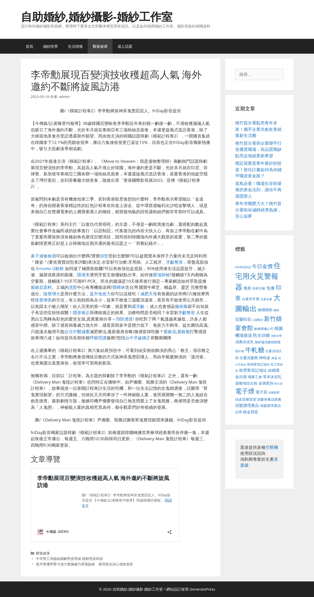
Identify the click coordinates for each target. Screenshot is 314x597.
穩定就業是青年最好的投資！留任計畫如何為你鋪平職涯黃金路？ (258, 169)
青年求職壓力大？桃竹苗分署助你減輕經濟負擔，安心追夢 (258, 210)
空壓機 (271, 447)
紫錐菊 (183, 331)
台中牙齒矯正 (137, 338)
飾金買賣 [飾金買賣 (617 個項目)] (250, 411)
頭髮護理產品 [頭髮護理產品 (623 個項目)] (247, 405)
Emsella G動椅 (50, 268)
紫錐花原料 (41, 287)
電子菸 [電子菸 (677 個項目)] (261, 392)
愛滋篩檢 (161, 274)
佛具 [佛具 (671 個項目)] (247, 288)
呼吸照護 (98, 338)
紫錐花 (170, 331)
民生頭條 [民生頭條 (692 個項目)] (261, 335)
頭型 (104, 256)
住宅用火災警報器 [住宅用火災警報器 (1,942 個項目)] (258, 276)
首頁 (29, 46)
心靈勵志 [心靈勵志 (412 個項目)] (257, 319)
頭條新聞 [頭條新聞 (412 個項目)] (273, 392)
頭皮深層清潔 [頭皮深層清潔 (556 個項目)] (245, 399)
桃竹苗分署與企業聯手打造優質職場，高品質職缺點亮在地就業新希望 (258, 149)
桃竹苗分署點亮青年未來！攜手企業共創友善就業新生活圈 (258, 129)
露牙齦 (138, 306)
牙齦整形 (174, 262)
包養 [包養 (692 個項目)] (270, 288)
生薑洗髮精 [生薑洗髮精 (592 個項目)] (248, 357)
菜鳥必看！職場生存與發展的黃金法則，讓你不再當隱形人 (258, 190)
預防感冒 (124, 319)
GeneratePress (202, 589)
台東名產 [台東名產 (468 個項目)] (266, 299)
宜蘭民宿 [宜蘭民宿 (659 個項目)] (243, 319)
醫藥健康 (100, 46)
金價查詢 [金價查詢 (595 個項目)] (265, 383)
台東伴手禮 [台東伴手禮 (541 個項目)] (250, 299)
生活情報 (75, 46)
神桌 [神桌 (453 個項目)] (274, 358)
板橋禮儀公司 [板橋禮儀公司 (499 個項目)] (263, 328)
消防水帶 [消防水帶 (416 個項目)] (276, 336)
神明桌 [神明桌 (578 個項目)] (264, 357)
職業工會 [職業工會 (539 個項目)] (255, 376)
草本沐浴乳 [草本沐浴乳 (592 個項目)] (272, 376)
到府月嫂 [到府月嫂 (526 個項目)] (258, 288)
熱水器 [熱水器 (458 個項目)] (239, 351)
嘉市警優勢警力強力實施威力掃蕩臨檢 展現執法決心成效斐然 (84, 564)
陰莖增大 (51, 294)
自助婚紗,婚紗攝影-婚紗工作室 (96, 16)
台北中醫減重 (77, 331)
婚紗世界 (50, 46)
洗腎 (73, 287)
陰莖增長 (43, 300)
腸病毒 (181, 306)
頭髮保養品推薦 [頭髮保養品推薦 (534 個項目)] (269, 399)
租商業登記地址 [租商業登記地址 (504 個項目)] (258, 364)
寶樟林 (119, 287)
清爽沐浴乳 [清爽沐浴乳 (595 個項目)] (244, 341)
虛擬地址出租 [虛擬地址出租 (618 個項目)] (246, 383)
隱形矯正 (81, 312)
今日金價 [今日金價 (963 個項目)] (262, 266)
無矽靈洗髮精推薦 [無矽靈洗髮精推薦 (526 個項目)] (268, 342)
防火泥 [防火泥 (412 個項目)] (278, 383)
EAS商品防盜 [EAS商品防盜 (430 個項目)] (243, 267)
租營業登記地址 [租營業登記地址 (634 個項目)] (253, 370)
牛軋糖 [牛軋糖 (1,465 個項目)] (254, 349)
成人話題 (124, 46)
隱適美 (83, 274)
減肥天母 (148, 294)
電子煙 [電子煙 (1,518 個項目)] (245, 391)
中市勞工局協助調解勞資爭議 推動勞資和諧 (69, 558)
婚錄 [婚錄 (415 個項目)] (276, 310)
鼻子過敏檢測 (43, 256)
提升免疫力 (100, 294)
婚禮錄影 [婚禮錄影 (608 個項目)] (265, 309)
